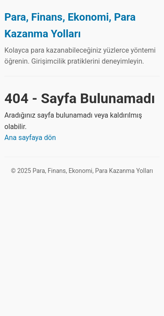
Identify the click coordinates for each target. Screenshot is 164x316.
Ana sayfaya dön (30, 137)
